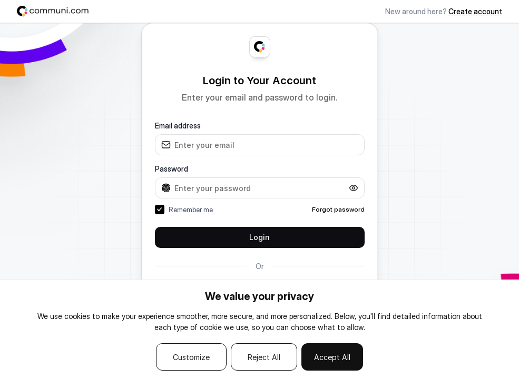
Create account (475, 11)
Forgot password (338, 209)
